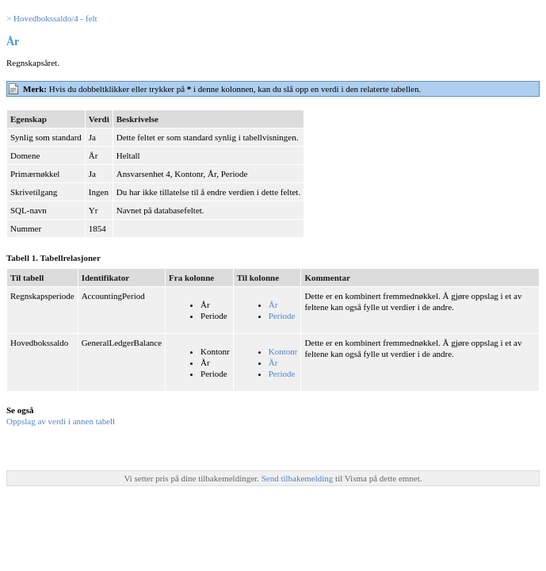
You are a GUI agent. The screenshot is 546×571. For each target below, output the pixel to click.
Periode (282, 315)
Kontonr (283, 351)
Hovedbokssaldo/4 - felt (55, 18)
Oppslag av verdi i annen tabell (60, 421)
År (273, 304)
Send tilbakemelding (298, 478)
